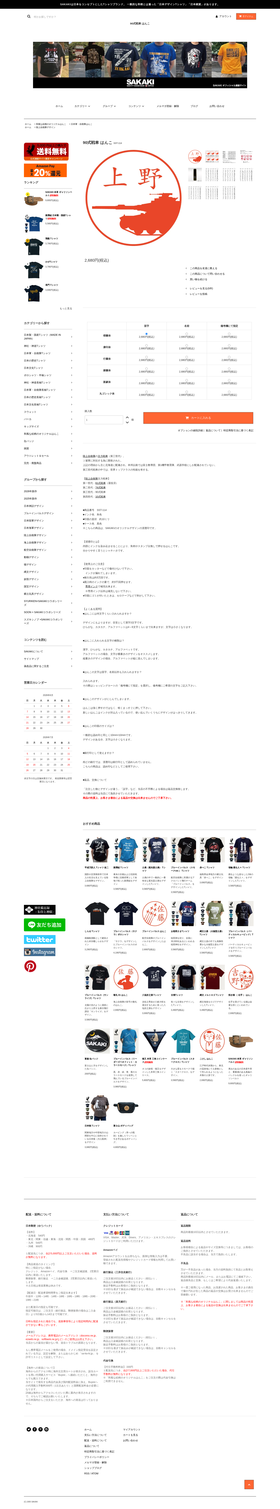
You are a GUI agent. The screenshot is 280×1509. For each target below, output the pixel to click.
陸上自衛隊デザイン (45, 127)
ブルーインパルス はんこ (154, 931)
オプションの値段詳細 (190, 430)
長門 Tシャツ (51, 285)
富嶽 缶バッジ (91, 1059)
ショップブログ (93, 1467)
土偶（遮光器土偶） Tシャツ (154, 869)
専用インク (91, 586)
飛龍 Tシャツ (51, 238)
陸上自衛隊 (89, 456)
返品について (213, 430)
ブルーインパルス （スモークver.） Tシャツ (183, 869)
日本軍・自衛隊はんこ (81, 124)
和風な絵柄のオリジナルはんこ (51, 124)
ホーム (59, 106)
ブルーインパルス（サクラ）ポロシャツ (125, 933)
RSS (86, 1473)
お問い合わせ (216, 106)
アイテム (245, 16)
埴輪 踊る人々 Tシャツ (239, 867)
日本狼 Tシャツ (92, 1126)
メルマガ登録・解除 (168, 106)
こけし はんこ (206, 1059)
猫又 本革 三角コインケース (154, 1060)
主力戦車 (103, 456)
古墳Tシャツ (177, 995)
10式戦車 (100, 496)
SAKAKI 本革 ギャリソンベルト (58, 194)
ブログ (194, 106)
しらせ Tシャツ (92, 931)
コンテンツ (136, 106)
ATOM (94, 1473)
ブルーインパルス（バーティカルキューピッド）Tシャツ (240, 934)
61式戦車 (100, 483)
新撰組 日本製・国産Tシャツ (58, 217)
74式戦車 (100, 487)
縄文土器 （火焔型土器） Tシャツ (212, 933)
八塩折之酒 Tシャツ (151, 995)
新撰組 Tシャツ (120, 867)
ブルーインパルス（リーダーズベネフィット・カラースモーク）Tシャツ (125, 1062)
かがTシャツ (51, 262)
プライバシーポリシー (96, 1457)
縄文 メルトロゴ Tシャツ (212, 995)
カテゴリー (82, 106)
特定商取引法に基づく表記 (238, 430)
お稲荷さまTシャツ (180, 931)
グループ (110, 106)
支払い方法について (95, 1434)
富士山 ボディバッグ (123, 1126)
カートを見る (130, 1434)
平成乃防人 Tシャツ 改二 (97, 867)
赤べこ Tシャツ (207, 867)
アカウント (225, 16)
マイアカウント (132, 1429)
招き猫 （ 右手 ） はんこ (240, 995)
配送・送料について (95, 1440)
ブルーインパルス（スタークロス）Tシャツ (182, 1060)
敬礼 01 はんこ (120, 995)
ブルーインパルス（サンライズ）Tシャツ (96, 997)
